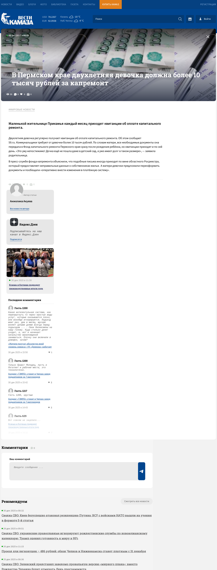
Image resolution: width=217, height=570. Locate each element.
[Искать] (180, 19)
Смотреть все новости (119, 417)
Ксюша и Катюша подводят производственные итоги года (183, 200)
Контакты (89, 4)
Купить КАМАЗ (110, 4)
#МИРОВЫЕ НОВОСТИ (23, 118)
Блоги (32, 4)
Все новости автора (176, 122)
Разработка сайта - (202, 560)
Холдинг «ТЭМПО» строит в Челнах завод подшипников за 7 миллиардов (186, 289)
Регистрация (208, 4)
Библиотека (58, 4)
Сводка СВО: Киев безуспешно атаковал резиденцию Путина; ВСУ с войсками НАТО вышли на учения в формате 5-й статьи (68, 433)
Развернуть (108, 546)
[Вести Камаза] (17, 19)
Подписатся (173, 152)
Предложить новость (180, 429)
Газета (74, 4)
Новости (6, 4)
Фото (43, 4)
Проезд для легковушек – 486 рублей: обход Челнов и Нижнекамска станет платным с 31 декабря (67, 469)
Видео (20, 4)
